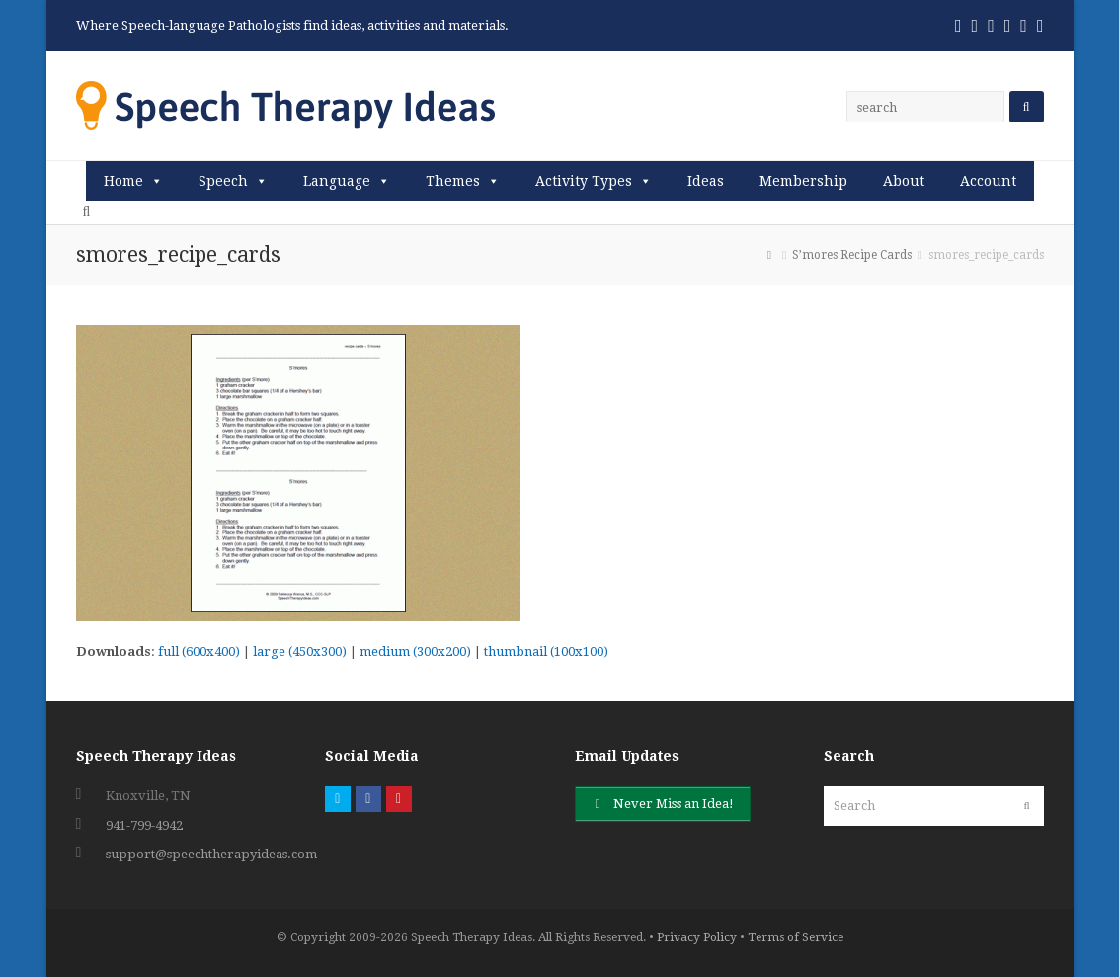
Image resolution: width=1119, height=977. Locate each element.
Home (123, 181)
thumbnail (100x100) (546, 651)
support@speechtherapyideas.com (211, 854)
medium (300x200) (415, 651)
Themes (453, 181)
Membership (803, 181)
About (903, 181)
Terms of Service (795, 937)
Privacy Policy (697, 937)
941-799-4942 (144, 825)
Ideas (705, 181)
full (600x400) (199, 651)
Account (988, 181)
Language (336, 181)
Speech (223, 181)
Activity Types (583, 181)
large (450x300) (300, 651)
